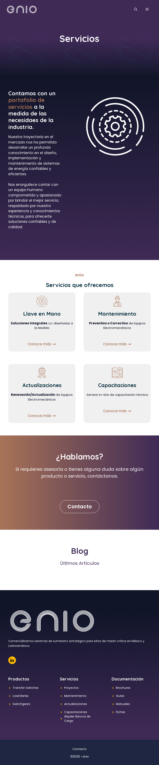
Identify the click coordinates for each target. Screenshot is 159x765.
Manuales (123, 704)
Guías (120, 696)
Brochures (123, 688)
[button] (135, 9)
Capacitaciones (75, 712)
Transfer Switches (26, 688)
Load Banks (21, 696)
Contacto (79, 506)
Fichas (120, 712)
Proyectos (71, 688)
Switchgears (21, 704)
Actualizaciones (75, 704)
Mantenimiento (75, 696)
